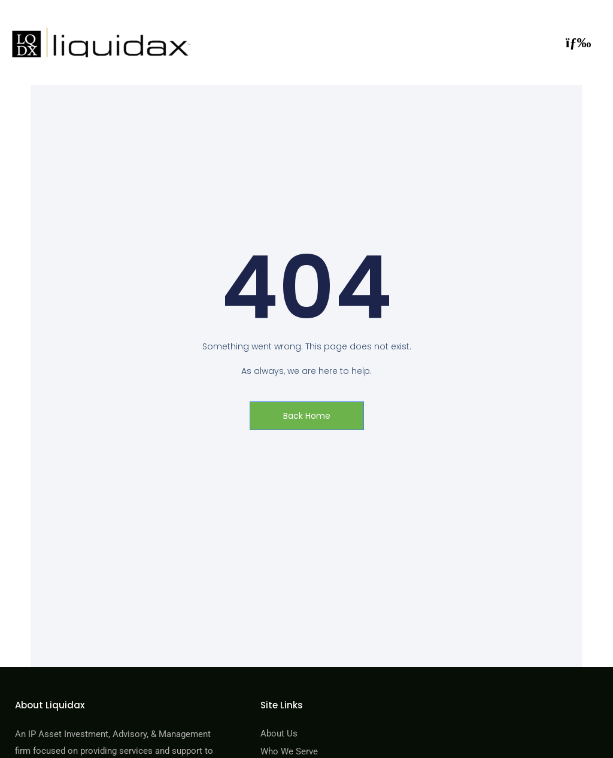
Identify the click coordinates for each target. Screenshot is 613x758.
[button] (578, 42)
